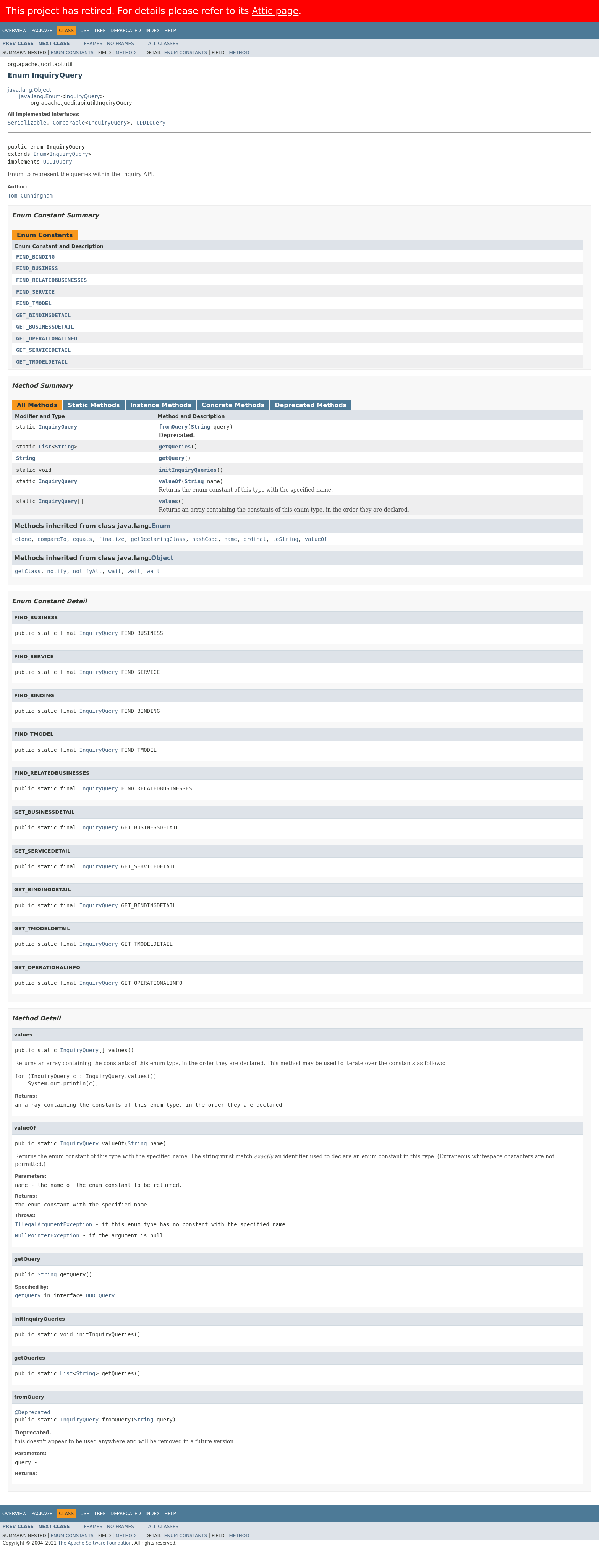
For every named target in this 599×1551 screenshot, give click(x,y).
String (200, 427)
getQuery (172, 458)
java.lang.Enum (40, 96)
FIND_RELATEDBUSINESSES (51, 280)
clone (23, 539)
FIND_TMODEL (34, 303)
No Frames (120, 43)
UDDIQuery (150, 123)
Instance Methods (160, 405)
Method (125, 52)
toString (285, 539)
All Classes (163, 43)
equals (82, 539)
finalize (111, 539)
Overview (14, 30)
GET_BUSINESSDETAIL (45, 327)
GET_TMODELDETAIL (42, 362)
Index (153, 30)
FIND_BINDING (35, 257)
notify (56, 571)
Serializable (27, 123)
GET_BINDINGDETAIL (43, 315)
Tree (100, 30)
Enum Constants (71, 52)
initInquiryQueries (188, 470)
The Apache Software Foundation (95, 1543)
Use (84, 30)
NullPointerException (47, 1235)
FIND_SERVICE (35, 292)
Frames (93, 43)
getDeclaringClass (158, 539)
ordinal (255, 539)
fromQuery (173, 427)
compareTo (51, 539)
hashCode (205, 539)
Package (41, 30)
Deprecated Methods (310, 405)
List (45, 447)
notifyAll (87, 571)
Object (162, 558)
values (168, 501)
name (230, 539)
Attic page (275, 11)
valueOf (170, 481)
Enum (39, 154)
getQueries (175, 447)
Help (170, 30)
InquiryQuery (82, 96)
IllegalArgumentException (53, 1224)
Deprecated (125, 30)
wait (114, 571)
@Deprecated (32, 1412)
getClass (27, 571)
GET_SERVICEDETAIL (43, 350)
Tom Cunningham (30, 196)
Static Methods (94, 405)
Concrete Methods (233, 405)
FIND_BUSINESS (37, 268)
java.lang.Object (29, 90)
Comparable (69, 123)
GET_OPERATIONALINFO (46, 338)
